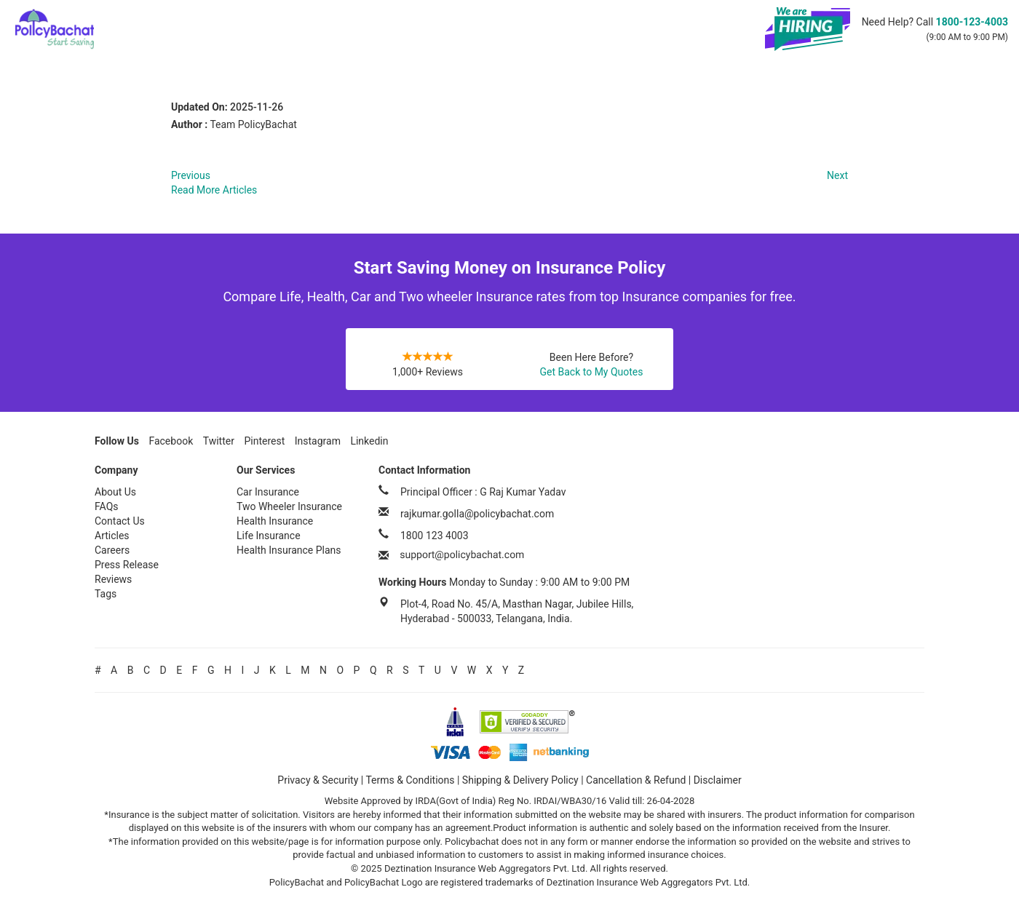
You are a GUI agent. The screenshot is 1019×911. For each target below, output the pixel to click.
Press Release (127, 564)
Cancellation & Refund (636, 780)
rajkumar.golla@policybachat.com (477, 514)
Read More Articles (214, 190)
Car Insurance (268, 492)
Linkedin (369, 441)
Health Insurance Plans (289, 550)
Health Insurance (275, 521)
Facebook (170, 441)
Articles (112, 535)
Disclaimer (718, 780)
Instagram (318, 441)
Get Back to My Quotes (591, 372)
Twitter (218, 441)
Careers (112, 550)
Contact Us (120, 521)
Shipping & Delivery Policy (520, 780)
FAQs (107, 506)
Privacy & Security (317, 780)
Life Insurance (269, 535)
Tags (105, 594)
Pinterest (264, 441)
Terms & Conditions (409, 780)
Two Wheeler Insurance (289, 506)
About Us (115, 492)
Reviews (113, 579)
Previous (190, 175)
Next (837, 175)
